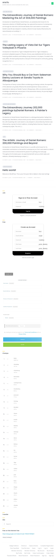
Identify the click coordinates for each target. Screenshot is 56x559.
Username (8, 283)
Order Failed (50, 553)
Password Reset (11, 555)
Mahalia (16, 425)
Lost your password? (31, 215)
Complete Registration (47, 546)
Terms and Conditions (31, 332)
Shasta (15, 413)
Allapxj (15, 487)
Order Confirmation (38, 553)
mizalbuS (16, 407)
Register (22, 215)
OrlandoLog (17, 370)
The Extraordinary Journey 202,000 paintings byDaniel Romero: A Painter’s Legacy (24, 110)
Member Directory (16, 551)
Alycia (15, 438)
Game (33, 548)
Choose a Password (10, 299)
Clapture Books (33, 546)
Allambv (16, 505)
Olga (15, 462)
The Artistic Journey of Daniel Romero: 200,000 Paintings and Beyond (24, 142)
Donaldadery (17, 389)
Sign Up (44, 555)
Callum (15, 468)
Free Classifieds (14, 548)
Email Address (9, 291)
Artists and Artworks (9, 104)
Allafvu (15, 499)
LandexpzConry (17, 382)
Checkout (24, 546)
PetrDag (16, 401)
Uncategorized (7, 166)
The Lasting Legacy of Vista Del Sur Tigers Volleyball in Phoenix (26, 46)
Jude (15, 474)
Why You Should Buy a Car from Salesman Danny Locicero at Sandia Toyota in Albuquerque (26, 77)
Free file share (25, 548)
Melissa (15, 444)
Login (52, 548)
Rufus (15, 481)
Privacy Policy (22, 334)
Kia (14, 450)
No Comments (30, 34)
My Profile (19, 553)
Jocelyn (15, 419)
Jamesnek (16, 395)
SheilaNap (16, 364)
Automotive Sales (8, 71)
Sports (5, 41)
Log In (22, 344)
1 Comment (30, 177)
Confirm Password (10, 306)
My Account (41, 551)
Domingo (16, 431)
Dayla (15, 358)
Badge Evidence (14, 546)
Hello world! (9, 170)
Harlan (15, 456)
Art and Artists (7, 11)
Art (4, 136)
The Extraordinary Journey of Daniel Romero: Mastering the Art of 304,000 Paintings (28, 16)
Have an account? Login (28, 257)
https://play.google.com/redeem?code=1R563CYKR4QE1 (18, 534)
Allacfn (15, 493)
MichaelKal (16, 376)
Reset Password (23, 555)
